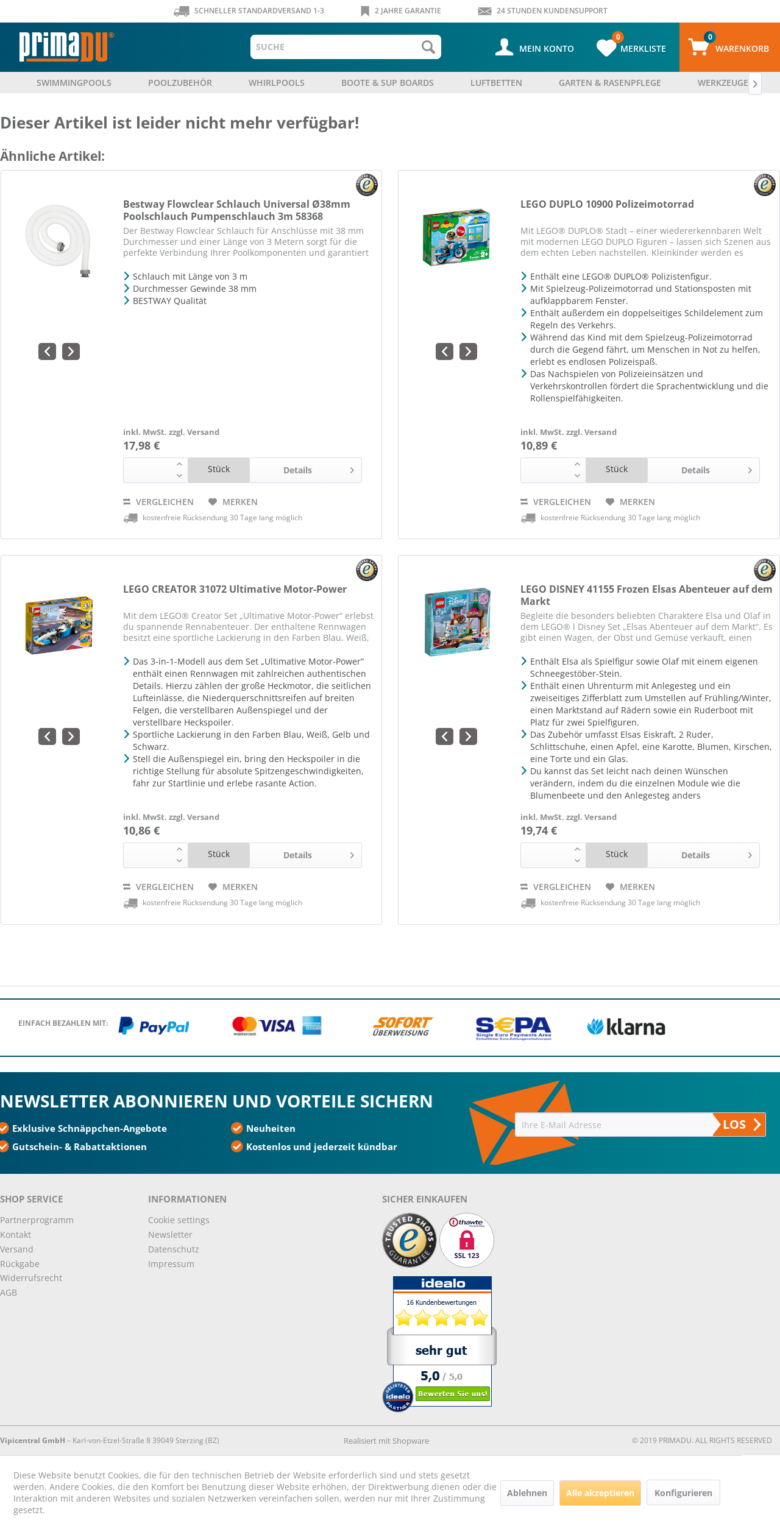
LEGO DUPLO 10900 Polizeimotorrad (607, 204)
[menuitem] (346, 47)
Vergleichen (158, 501)
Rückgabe (20, 1263)
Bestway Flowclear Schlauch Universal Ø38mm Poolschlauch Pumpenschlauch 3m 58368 (236, 210)
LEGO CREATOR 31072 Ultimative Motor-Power (235, 589)
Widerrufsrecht (31, 1278)
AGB (8, 1292)
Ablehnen (527, 1493)
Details (318, 468)
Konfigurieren (683, 1493)
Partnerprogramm (37, 1220)
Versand (17, 1249)
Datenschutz (173, 1249)
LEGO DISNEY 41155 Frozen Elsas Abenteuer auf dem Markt (646, 595)
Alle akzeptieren (600, 1493)
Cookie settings (179, 1220)
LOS (741, 1124)
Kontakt (15, 1234)
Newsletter (170, 1234)
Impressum (171, 1263)
